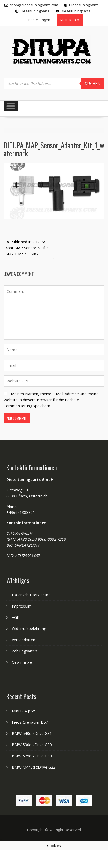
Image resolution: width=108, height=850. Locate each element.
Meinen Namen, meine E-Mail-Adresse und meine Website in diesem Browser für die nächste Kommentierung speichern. (51, 399)
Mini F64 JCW (23, 711)
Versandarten (23, 639)
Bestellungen (39, 19)
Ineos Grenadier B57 (30, 722)
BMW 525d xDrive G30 (32, 756)
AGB (16, 617)
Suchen (92, 83)
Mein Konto (69, 19)
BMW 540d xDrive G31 (32, 733)
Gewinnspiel (22, 662)
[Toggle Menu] (10, 105)
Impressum (22, 606)
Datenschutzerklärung (31, 594)
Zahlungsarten (24, 651)
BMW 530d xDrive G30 (32, 744)
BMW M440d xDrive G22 (33, 767)
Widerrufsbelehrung (29, 628)
